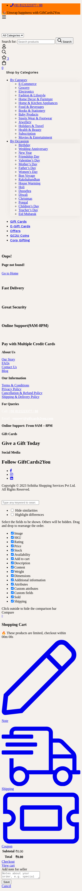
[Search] (41, 52)
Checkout (8, 861)
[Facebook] (11, 470)
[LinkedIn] (11, 478)
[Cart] (41, 65)
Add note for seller (14, 869)
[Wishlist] (41, 58)
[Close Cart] (2, 616)
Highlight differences (27, 514)
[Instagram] (11, 474)
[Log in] (4, 47)
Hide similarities (24, 510)
